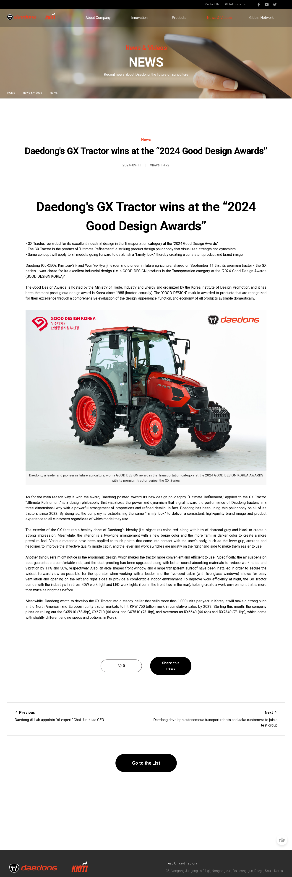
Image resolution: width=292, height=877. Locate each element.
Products (179, 18)
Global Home (233, 4)
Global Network (261, 18)
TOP (282, 841)
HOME (11, 92)
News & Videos (219, 18)
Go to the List (146, 763)
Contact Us (212, 4)
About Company (98, 18)
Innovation (139, 18)
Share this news (171, 666)
